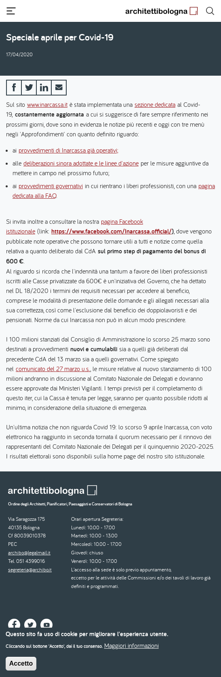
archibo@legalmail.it (29, 552)
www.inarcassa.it (47, 104)
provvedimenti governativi (51, 186)
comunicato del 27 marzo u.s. (53, 369)
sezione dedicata (155, 104)
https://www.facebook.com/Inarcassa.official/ (111, 231)
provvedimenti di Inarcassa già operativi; (68, 150)
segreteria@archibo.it (30, 569)
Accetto (21, 667)
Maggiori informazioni (131, 649)
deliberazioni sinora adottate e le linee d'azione (81, 163)
